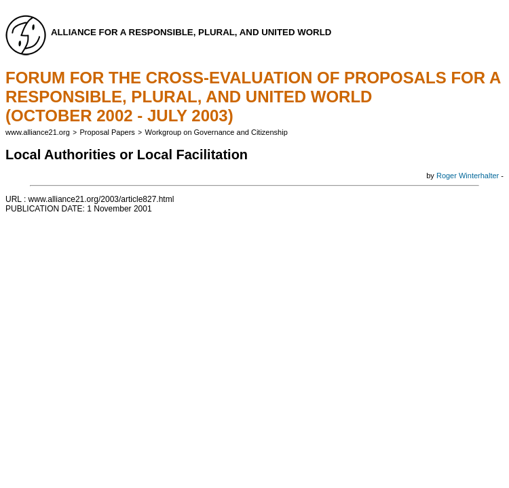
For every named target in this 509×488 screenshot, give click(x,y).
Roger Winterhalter (467, 175)
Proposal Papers (107, 132)
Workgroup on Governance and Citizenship (216, 132)
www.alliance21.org (37, 132)
